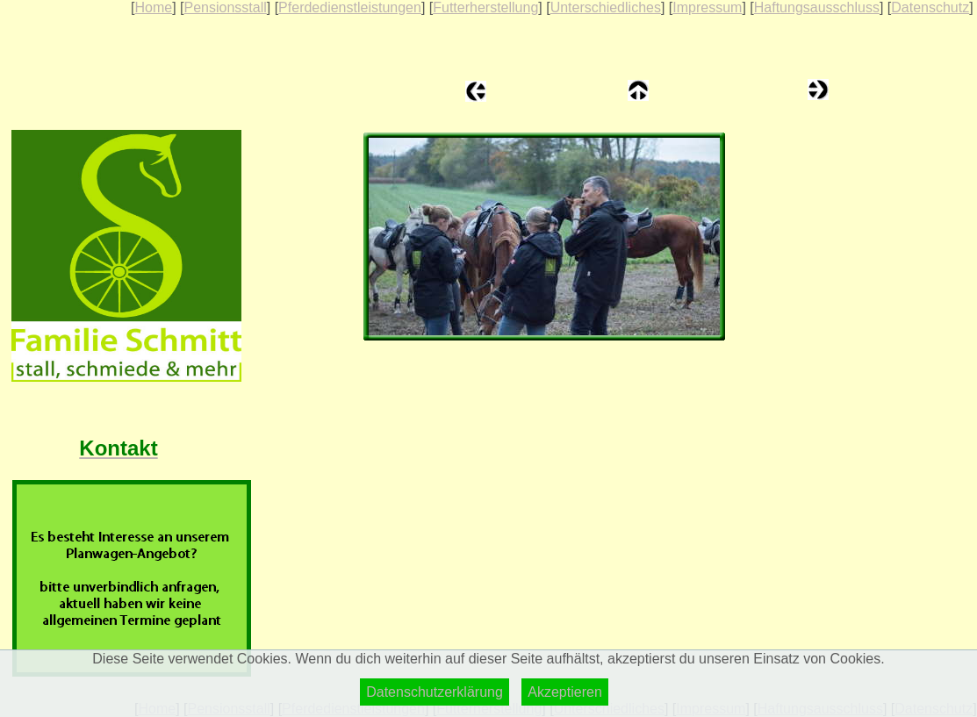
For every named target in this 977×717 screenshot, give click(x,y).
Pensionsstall (224, 7)
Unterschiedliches (605, 7)
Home (153, 7)
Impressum (707, 7)
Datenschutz (930, 7)
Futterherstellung (485, 7)
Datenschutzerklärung (434, 692)
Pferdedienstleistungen (349, 7)
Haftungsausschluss (817, 7)
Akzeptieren (565, 692)
